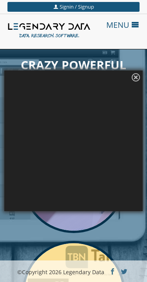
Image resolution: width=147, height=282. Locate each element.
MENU (122, 25)
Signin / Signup (73, 6)
